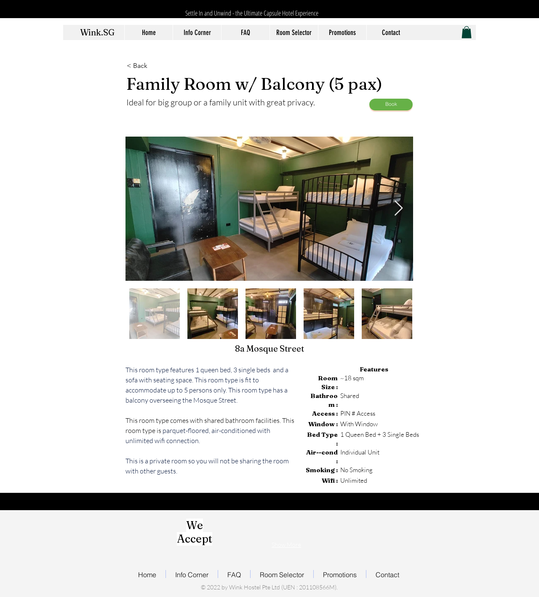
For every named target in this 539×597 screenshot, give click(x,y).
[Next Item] (398, 208)
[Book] (391, 104)
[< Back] (154, 66)
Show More (286, 544)
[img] (238, 527)
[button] (467, 32)
